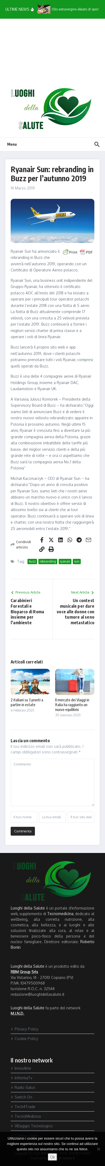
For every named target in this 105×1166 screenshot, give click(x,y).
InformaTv (21, 1078)
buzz (32, 561)
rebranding (48, 561)
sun (76, 561)
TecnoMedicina (26, 1116)
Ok (52, 1157)
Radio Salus (23, 1087)
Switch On (21, 1097)
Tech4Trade (23, 1106)
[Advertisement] (52, 53)
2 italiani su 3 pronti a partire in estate (27, 702)
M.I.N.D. (17, 1013)
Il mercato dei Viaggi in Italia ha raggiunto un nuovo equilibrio (72, 705)
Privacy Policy (24, 1029)
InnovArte (21, 1068)
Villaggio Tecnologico (32, 1126)
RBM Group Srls (24, 972)
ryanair (65, 561)
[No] (98, 1149)
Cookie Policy (24, 1038)
